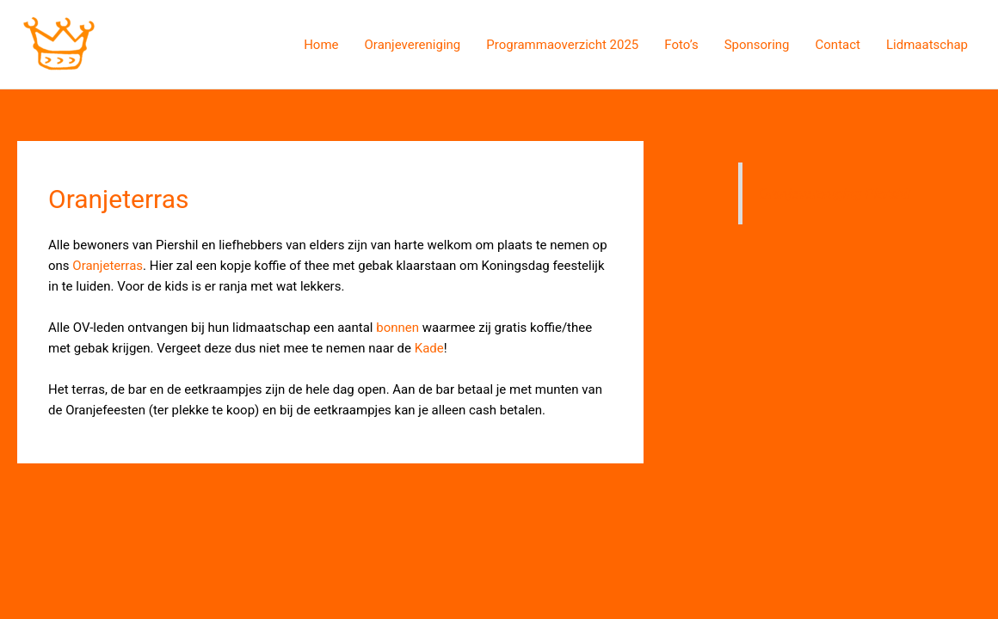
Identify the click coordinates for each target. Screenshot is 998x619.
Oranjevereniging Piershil (834, 194)
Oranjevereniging (413, 44)
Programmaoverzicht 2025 (562, 44)
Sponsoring (757, 44)
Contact (838, 44)
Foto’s (681, 44)
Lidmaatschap (927, 44)
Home (321, 44)
